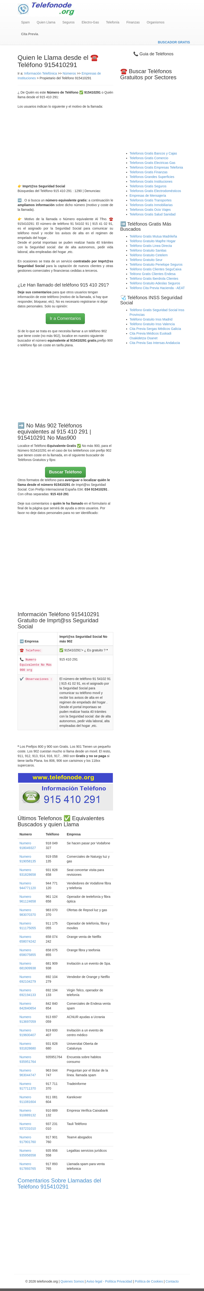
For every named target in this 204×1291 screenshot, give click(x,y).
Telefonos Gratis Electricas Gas (152, 163)
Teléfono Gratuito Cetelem (149, 255)
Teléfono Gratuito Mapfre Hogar (153, 241)
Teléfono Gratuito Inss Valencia (152, 324)
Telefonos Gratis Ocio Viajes (150, 209)
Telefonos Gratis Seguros (148, 186)
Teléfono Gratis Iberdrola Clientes (154, 278)
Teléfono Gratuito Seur (146, 260)
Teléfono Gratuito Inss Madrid (151, 319)
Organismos (155, 22)
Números (70, 73)
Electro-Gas (90, 22)
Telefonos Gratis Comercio (149, 158)
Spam (25, 22)
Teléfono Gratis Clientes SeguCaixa (155, 269)
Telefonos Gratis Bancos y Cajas (153, 153)
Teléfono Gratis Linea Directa (151, 246)
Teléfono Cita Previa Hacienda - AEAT (157, 288)
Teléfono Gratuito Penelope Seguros (156, 264)
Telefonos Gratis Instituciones (151, 181)
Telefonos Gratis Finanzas (149, 172)
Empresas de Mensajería (148, 195)
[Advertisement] (65, 146)
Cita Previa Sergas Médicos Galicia (155, 329)
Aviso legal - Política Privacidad (109, 1281)
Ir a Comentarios (65, 318)
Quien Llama (46, 22)
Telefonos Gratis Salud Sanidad (153, 214)
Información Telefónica (40, 73)
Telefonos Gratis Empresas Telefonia (156, 167)
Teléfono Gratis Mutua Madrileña (153, 236)
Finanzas (133, 22)
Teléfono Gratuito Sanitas (148, 250)
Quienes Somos (72, 1281)
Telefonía (112, 22)
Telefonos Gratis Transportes (151, 200)
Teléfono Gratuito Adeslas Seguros (155, 283)
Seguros (68, 22)
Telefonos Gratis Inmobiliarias (151, 205)
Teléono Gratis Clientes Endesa (153, 274)
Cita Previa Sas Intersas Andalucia (155, 343)
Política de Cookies (149, 1281)
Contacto (172, 1281)
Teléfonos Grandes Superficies (152, 177)
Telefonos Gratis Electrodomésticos (155, 191)
